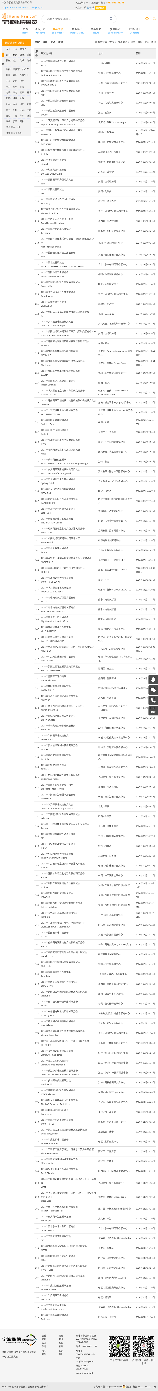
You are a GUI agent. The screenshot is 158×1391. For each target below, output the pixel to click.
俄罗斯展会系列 (14, 132)
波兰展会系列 (13, 127)
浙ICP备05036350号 (112, 1386)
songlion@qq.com (85, 1361)
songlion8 (88, 1372)
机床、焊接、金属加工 (17, 75)
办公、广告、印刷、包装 (18, 115)
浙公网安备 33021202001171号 (141, 1386)
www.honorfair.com (85, 1353)
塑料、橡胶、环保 (15, 98)
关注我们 (81, 2)
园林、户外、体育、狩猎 (18, 109)
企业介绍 (40, 30)
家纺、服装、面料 (15, 121)
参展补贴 (115, 30)
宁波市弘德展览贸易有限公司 (17, 2)
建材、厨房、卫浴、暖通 (18, 54)
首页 (25, 30)
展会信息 (57, 30)
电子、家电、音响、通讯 (18, 92)
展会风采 (77, 30)
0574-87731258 (115, 2)
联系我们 (134, 30)
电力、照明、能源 (15, 86)
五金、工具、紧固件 (16, 48)
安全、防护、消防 (15, 80)
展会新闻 (96, 30)
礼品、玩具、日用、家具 (18, 103)
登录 (89, 7)
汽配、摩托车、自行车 (17, 69)
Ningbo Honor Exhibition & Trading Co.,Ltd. (23, 7)
